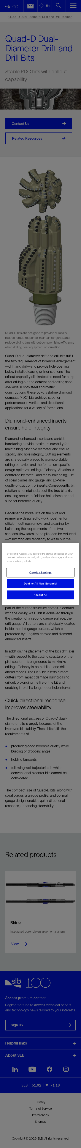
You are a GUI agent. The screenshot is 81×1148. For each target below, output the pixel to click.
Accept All (40, 594)
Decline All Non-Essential (40, 583)
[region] (40, 574)
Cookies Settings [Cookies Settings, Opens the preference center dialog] (40, 572)
